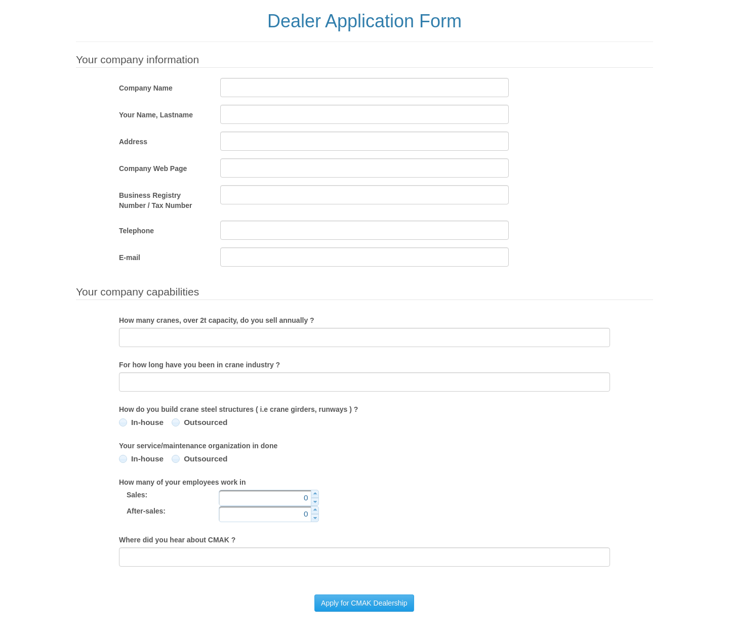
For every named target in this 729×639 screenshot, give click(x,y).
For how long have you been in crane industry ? (199, 365)
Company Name (146, 88)
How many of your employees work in (182, 482)
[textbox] (364, 87)
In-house (147, 422)
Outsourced (205, 422)
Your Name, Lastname (156, 115)
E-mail (129, 257)
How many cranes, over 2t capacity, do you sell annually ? (216, 320)
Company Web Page (153, 168)
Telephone (136, 231)
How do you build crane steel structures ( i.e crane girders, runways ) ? (238, 409)
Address (133, 142)
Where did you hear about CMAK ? (177, 540)
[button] (364, 603)
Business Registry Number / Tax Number (155, 200)
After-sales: (146, 511)
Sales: (137, 495)
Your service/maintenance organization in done (198, 446)
